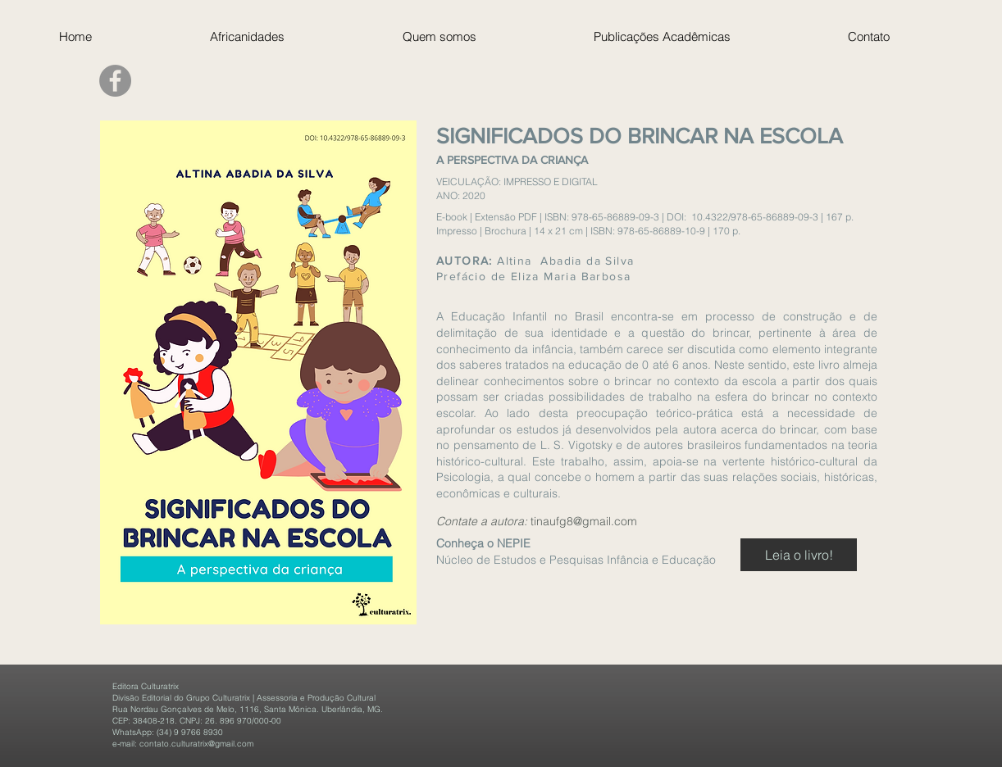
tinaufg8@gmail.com (584, 521)
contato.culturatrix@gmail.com (196, 743)
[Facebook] (115, 81)
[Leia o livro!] (798, 554)
